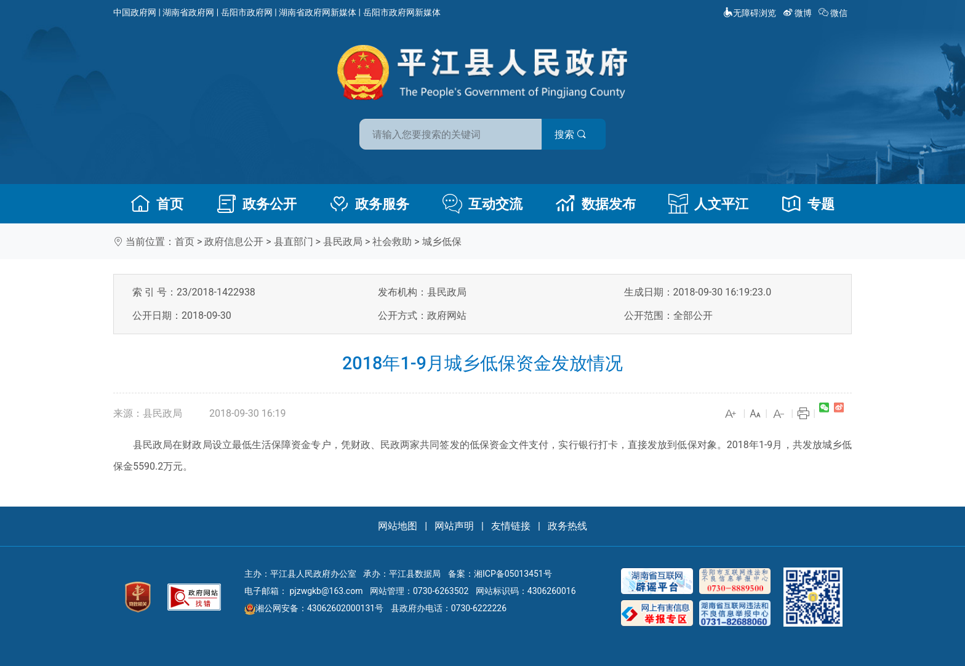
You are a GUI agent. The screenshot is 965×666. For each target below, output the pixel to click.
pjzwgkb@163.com (325, 591)
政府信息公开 (233, 241)
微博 (798, 13)
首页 (156, 204)
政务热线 (567, 526)
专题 (808, 204)
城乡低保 (442, 241)
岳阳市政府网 (247, 12)
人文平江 (708, 204)
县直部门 (293, 241)
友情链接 (511, 526)
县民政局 (342, 241)
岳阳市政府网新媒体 (402, 12)
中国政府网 (134, 12)
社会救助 (392, 241)
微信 (834, 13)
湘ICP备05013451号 (513, 574)
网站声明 (454, 526)
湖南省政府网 (188, 12)
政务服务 (369, 204)
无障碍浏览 (749, 13)
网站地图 (397, 526)
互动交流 (482, 204)
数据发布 (596, 204)
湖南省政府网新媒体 (317, 12)
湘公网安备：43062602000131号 (313, 608)
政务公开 (257, 204)
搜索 (571, 134)
